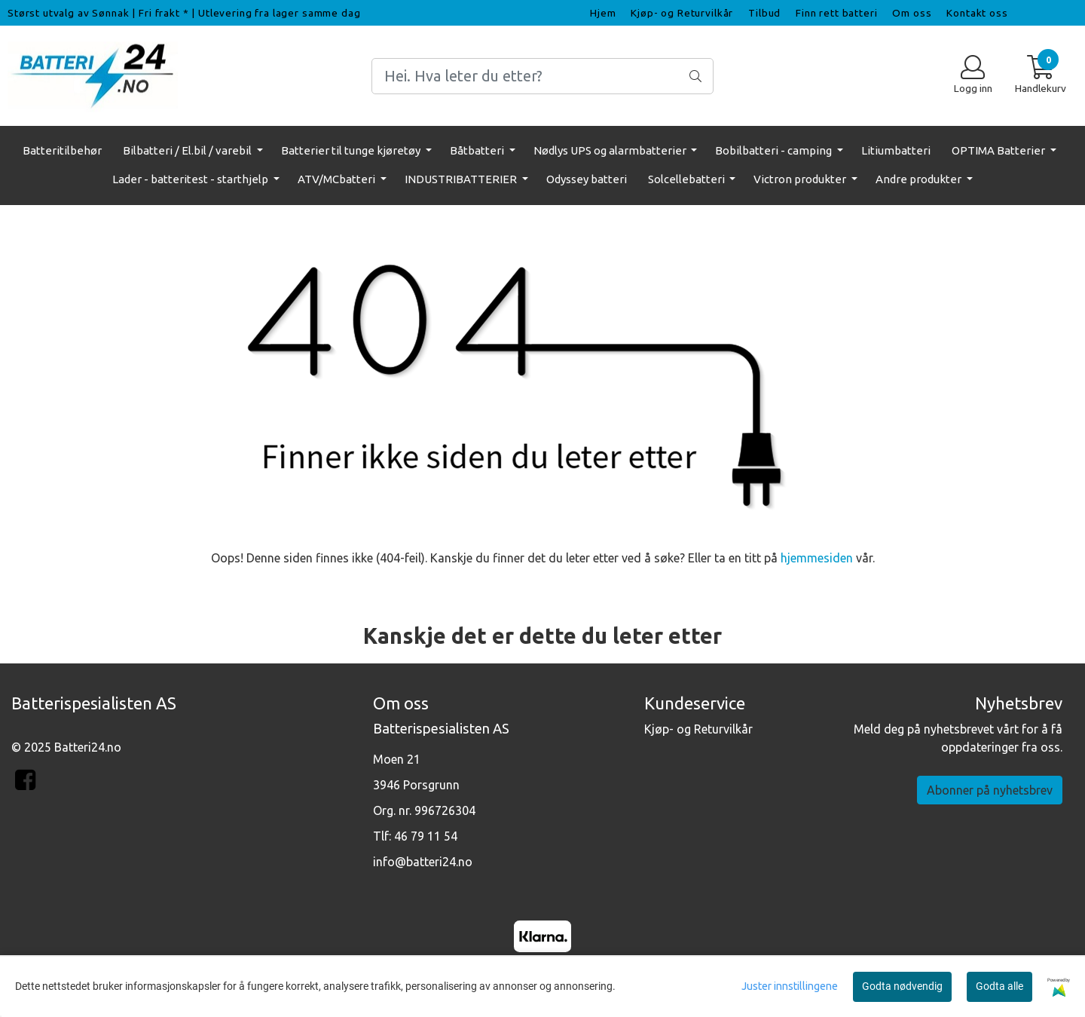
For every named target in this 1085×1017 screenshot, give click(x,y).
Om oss (911, 13)
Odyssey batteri (586, 179)
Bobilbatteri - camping (774, 150)
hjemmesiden (817, 558)
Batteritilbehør (62, 150)
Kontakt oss (976, 13)
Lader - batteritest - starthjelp (191, 179)
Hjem (603, 13)
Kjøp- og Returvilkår (682, 13)
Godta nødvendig (902, 986)
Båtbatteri (478, 150)
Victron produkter (800, 179)
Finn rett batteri (836, 13)
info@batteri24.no (422, 861)
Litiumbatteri (896, 150)
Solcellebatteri (687, 179)
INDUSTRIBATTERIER (462, 179)
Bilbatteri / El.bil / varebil (188, 150)
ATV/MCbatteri (337, 179)
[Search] (542, 76)
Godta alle (999, 986)
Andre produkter (920, 179)
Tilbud (764, 13)
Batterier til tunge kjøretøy (352, 150)
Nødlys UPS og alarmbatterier (611, 150)
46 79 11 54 (425, 836)
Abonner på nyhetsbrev (990, 790)
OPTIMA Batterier (999, 150)
